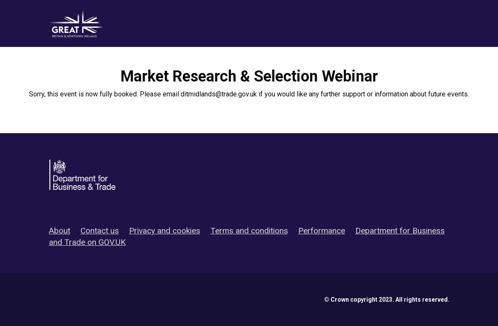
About (59, 231)
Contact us (100, 231)
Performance (321, 231)
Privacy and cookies (164, 231)
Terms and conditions (249, 231)
